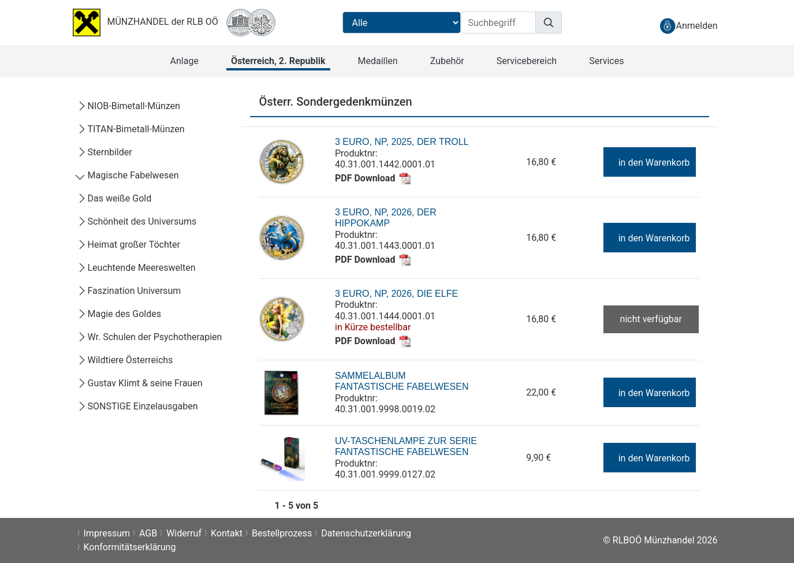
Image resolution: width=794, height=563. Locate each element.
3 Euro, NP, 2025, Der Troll (402, 142)
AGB (148, 533)
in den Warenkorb (648, 162)
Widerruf (184, 533)
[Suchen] (548, 22)
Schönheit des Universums (137, 221)
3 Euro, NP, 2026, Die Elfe (396, 294)
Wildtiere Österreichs (125, 360)
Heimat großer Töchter (128, 244)
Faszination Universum (129, 290)
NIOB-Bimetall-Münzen (128, 105)
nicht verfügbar (651, 319)
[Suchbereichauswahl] (401, 22)
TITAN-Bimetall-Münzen (131, 129)
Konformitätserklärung (130, 547)
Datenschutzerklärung (366, 533)
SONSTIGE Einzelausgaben (137, 406)
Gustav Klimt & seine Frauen (140, 383)
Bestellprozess (282, 533)
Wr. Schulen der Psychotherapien (149, 336)
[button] (184, 61)
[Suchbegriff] (498, 22)
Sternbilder (104, 152)
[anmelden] (688, 25)
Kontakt (227, 533)
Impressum (107, 533)
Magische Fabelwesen (128, 175)
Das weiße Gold (114, 198)
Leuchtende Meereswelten (136, 267)
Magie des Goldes (119, 313)
